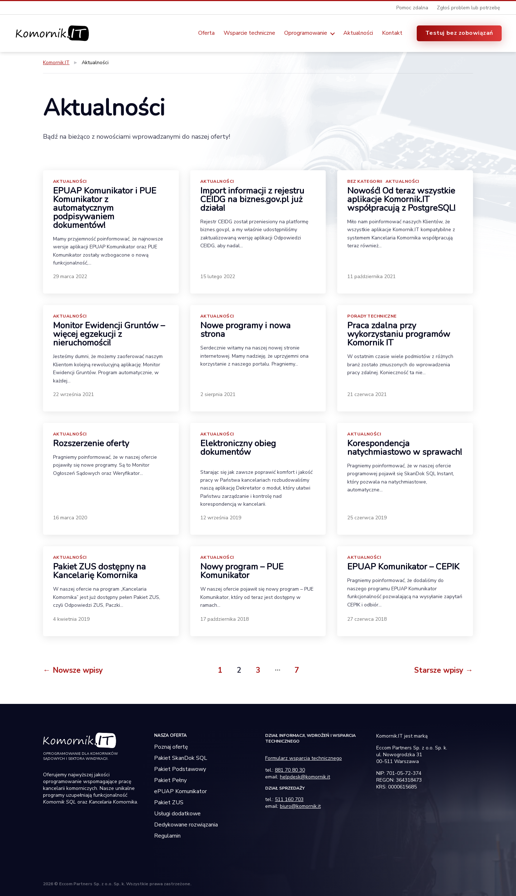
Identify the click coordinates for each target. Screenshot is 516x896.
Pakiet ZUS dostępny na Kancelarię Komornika (99, 571)
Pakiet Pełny (170, 780)
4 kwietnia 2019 (71, 619)
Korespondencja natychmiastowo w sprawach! (404, 448)
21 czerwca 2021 (367, 394)
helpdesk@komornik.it (305, 776)
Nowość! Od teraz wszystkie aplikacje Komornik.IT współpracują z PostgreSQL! (401, 199)
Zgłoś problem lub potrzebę (468, 7)
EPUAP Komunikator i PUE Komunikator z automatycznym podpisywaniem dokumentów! (104, 208)
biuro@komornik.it (300, 806)
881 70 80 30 (290, 770)
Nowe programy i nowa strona (245, 330)
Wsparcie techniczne (249, 33)
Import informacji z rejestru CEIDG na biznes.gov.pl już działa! (252, 199)
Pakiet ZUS (168, 802)
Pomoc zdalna (412, 7)
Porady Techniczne (371, 316)
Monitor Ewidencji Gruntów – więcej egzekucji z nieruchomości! (109, 334)
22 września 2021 (73, 394)
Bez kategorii (364, 181)
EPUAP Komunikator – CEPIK (403, 566)
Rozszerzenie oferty (91, 443)
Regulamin (167, 836)
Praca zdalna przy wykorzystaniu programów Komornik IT (398, 334)
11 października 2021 (371, 276)
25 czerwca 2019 (367, 517)
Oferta (206, 33)
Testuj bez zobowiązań (459, 33)
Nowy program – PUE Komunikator (241, 571)
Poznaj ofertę (171, 747)
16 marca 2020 (70, 517)
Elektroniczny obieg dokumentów (238, 448)
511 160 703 (289, 799)
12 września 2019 (220, 517)
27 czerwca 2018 (367, 619)
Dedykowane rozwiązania (186, 825)
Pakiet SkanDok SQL (180, 758)
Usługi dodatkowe (177, 814)
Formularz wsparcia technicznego (303, 758)
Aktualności (358, 33)
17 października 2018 (224, 619)
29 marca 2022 (70, 276)
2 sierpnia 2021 (217, 394)
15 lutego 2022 (217, 276)
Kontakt (392, 33)
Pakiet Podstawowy (180, 769)
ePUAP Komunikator (180, 791)
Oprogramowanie (305, 33)
